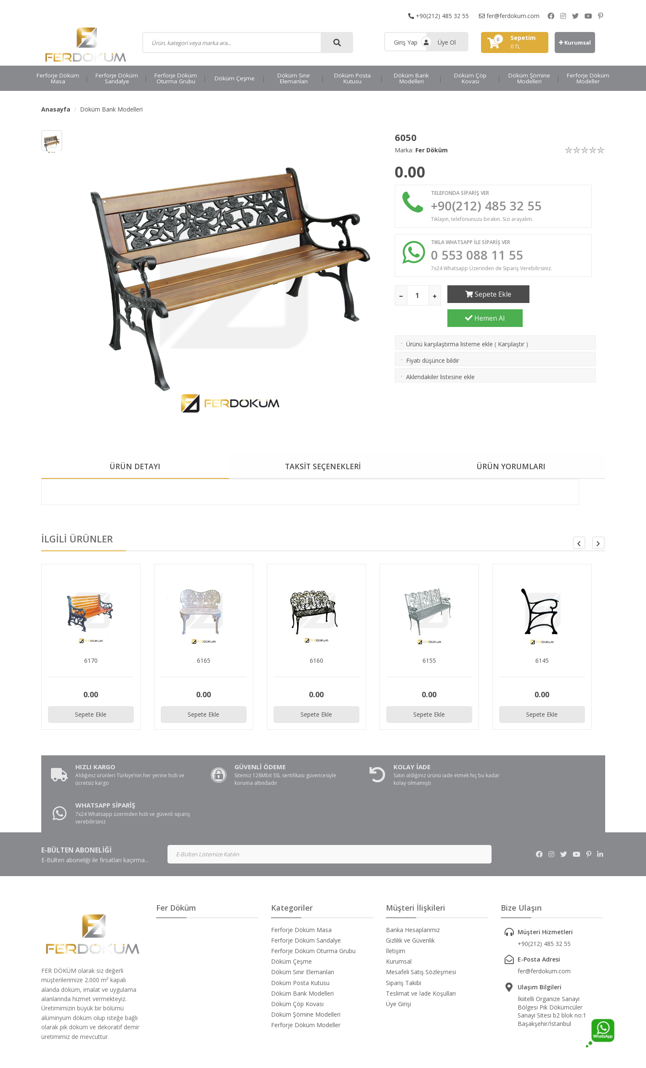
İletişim (395, 913)
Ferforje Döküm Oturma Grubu (175, 78)
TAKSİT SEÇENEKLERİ (323, 467)
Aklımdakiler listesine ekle (440, 356)
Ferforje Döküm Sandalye (117, 78)
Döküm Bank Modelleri (411, 78)
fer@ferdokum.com (509, 16)
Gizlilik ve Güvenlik (410, 902)
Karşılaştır (511, 323)
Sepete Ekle (485, 295)
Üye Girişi (398, 966)
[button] (598, 543)
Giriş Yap (405, 42)
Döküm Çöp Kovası (470, 78)
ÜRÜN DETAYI (135, 467)
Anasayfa (55, 109)
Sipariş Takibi (403, 944)
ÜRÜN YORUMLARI (510, 467)
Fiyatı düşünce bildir (432, 340)
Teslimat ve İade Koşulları (421, 955)
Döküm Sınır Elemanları (293, 78)
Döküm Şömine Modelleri (529, 78)
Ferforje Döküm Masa (58, 78)
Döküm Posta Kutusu (352, 78)
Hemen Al (566, 295)
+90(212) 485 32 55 (438, 16)
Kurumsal (575, 42)
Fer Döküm (431, 150)
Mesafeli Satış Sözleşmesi (421, 934)
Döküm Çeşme (235, 78)
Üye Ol (447, 42)
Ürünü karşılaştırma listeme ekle (449, 323)
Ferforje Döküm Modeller (588, 78)
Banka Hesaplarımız (413, 891)
